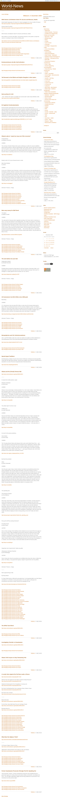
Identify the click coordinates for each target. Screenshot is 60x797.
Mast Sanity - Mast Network (51, 87)
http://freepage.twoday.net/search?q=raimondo (11, 611)
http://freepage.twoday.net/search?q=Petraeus (11, 759)
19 (52, 242)
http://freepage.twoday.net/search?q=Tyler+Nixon (12, 610)
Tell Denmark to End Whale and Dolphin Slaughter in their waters (19, 77)
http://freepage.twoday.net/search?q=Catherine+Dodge (13, 727)
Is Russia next (48, 84)
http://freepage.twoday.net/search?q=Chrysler (11, 290)
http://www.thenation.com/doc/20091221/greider (12, 234)
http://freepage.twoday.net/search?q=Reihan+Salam (13, 595)
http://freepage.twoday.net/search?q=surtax (11, 605)
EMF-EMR (47, 59)
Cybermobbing (48, 52)
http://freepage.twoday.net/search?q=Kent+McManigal (13, 618)
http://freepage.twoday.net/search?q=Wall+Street (12, 246)
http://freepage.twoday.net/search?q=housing (11, 327)
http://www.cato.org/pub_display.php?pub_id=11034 (13, 453)
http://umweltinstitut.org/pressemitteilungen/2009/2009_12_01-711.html (17, 119)
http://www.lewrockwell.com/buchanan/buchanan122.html (14, 694)
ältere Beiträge (5, 796)
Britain (46, 39)
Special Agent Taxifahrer (8, 356)
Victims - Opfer (48, 119)
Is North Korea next (49, 82)
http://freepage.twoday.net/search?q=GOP (11, 598)
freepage (9, 0)
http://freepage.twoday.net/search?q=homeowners (12, 328)
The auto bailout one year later (10, 258)
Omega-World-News (49, 104)
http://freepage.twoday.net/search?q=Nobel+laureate (13, 591)
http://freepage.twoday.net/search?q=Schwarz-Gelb (12, 349)
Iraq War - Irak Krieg (49, 78)
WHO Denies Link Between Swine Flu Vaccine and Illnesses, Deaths (20, 19)
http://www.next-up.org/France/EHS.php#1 (11, 98)
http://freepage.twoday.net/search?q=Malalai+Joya (12, 761)
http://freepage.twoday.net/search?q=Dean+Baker (12, 725)
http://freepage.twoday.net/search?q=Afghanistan (12, 602)
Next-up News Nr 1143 (7, 94)
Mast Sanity (46, 224)
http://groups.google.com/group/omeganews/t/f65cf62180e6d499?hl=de (17, 23)
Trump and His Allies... (49, 139)
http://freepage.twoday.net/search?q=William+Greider (13, 251)
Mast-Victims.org (47, 223)
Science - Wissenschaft (50, 113)
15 (46, 242)
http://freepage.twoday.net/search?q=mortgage (11, 325)
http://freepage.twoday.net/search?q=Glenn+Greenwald (13, 614)
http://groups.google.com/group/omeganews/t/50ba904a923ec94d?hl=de (17, 64)
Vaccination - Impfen (49, 118)
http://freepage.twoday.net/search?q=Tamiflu (11, 52)
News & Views (48, 98)
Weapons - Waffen (49, 121)
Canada (46, 41)
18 (50, 242)
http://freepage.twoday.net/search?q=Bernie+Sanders (13, 721)
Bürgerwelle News (48, 209)
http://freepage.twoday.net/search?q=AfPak (11, 634)
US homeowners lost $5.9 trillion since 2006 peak (15, 297)
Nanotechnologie (48, 96)
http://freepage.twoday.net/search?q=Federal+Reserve (13, 249)
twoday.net (4, 0)
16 (47, 242)
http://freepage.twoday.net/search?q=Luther (11, 592)
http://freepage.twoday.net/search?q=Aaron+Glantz (12, 764)
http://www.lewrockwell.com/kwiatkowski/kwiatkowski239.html (15, 739)
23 (47, 244)
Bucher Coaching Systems (49, 207)
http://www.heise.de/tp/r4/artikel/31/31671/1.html (12, 342)
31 (49, 246)
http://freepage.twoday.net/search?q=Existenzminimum (13, 70)
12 (52, 240)
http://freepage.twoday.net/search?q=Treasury (11, 194)
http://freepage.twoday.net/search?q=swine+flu (11, 48)
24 (49, 244)
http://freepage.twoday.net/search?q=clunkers (11, 287)
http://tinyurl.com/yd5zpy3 (7, 542)
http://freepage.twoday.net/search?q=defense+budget (13, 604)
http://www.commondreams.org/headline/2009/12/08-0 (13, 660)
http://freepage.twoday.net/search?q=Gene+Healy (12, 613)
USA (46, 116)
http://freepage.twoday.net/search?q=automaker (12, 288)
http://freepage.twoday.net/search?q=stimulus (11, 197)
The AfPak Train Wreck (8, 625)
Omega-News (47, 212)
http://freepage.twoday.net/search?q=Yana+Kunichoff (13, 789)
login (45, 22)
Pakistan (47, 105)
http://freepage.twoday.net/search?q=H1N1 (11, 49)
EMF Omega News (48, 218)
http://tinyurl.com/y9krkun (7, 154)
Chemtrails (47, 44)
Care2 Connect (48, 42)
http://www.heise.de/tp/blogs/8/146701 (10, 364)
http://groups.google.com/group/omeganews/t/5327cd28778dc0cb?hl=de (17, 28)
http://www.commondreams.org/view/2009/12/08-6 (12, 701)
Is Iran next (47, 81)
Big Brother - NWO (49, 36)
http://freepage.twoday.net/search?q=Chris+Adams (12, 728)
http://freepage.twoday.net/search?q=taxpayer (11, 202)
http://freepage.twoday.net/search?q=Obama (11, 193)
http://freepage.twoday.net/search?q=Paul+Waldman (13, 615)
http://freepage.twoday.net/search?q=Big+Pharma (12, 55)
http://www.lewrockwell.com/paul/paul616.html (11, 681)
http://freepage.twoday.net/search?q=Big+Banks (12, 247)
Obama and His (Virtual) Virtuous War (12, 371)
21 (44, 244)
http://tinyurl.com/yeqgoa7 (7, 183)
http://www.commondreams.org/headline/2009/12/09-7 (13, 751)
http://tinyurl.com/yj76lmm (7, 562)
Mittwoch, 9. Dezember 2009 (32, 16)
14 (44, 242)
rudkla (33, 58)
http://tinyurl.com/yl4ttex (7, 485)
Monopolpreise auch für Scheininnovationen (13, 335)
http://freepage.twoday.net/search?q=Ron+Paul (12, 718)
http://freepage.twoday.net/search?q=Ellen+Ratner (12, 617)
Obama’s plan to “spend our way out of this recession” (16, 136)
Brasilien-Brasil (48, 38)
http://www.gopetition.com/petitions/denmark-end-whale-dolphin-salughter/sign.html (19, 80)
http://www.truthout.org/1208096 (8, 780)
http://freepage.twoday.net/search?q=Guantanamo (12, 650)
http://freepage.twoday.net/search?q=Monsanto (12, 129)
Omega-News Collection (50, 102)
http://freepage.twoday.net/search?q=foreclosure (12, 324)
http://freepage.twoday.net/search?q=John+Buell (12, 608)
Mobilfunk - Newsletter (49, 95)
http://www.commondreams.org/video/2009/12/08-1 (12, 644)
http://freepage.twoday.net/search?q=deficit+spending (13, 200)
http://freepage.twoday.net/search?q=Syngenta (11, 127)
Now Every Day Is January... (50, 192)
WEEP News (47, 226)
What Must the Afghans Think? (10, 737)
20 (53, 242)
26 (52, 244)
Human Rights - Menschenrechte (52, 75)
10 (49, 240)
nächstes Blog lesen (54, 0)
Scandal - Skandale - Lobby (51, 111)
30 (47, 246)
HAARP (46, 72)
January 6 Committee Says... (50, 168)
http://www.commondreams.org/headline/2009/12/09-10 (13, 746)
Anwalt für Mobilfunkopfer (49, 220)
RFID (46, 108)
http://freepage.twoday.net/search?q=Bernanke (12, 717)
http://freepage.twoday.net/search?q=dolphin (11, 87)
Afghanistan (47, 30)
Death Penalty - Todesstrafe (51, 55)
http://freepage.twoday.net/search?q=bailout (11, 244)
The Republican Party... (49, 156)
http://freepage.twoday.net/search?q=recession (12, 196)
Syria (46, 114)
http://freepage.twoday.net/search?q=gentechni (12, 126)
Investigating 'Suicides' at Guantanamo (12, 642)
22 (46, 244)
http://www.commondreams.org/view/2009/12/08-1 (12, 628)
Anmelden (47, 0)
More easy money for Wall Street (10, 210)
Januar (51, 247)
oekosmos (46, 221)
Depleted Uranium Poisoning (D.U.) (52, 56)
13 (53, 240)
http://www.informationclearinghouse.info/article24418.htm (14, 584)
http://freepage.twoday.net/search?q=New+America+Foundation (15, 601)
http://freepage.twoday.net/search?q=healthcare (12, 607)
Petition (46, 107)
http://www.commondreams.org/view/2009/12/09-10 (12, 710)
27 (53, 244)
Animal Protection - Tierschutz (51, 32)
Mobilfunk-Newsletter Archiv (50, 217)
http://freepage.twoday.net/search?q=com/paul (11, 720)
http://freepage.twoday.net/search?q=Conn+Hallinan (13, 635)
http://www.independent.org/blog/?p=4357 (10, 274)
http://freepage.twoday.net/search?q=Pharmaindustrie (13, 348)
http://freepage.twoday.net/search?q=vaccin (11, 51)
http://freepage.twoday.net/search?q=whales (11, 85)
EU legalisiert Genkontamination (10, 105)
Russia (46, 110)
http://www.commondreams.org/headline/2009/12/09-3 (13, 705)
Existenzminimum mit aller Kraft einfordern (13, 62)
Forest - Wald (48, 64)
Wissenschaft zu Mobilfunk (50, 122)
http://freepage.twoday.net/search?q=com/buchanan (13, 730)
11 (50, 240)
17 (49, 242)
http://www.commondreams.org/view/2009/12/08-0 (12, 374)
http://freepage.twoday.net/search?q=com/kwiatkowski (13, 762)
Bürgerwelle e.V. (47, 210)
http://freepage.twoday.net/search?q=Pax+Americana (13, 600)
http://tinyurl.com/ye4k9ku (7, 427)
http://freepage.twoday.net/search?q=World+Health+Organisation (15, 53)
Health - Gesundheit (49, 73)
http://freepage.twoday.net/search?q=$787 (11, 199)
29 (46, 246)
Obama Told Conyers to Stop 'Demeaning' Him (14, 657)
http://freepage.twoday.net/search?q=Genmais (11, 125)
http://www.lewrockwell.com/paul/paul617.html (11, 676)
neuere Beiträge (5, 14)
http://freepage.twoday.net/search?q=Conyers (11, 667)
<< (58, 0)
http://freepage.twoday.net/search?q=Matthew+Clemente (14, 203)
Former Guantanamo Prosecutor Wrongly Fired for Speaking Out (19, 771)
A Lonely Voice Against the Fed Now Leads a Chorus (16, 674)
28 (44, 246)
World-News (12, 6)
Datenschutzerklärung (49, 53)
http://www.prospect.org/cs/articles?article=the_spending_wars (15, 515)
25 (50, 244)
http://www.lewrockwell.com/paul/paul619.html (11, 685)
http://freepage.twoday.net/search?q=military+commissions (14, 788)
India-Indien (47, 76)
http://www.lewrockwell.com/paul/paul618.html (11, 689)
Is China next (47, 79)
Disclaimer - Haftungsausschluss (52, 58)
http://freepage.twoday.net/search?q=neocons (11, 597)
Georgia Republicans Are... (50, 182)
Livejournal (47, 85)
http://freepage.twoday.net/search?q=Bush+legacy (12, 284)
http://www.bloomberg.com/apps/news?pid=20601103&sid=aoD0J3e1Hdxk (17, 314)
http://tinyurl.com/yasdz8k (7, 400)
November (46, 247)
